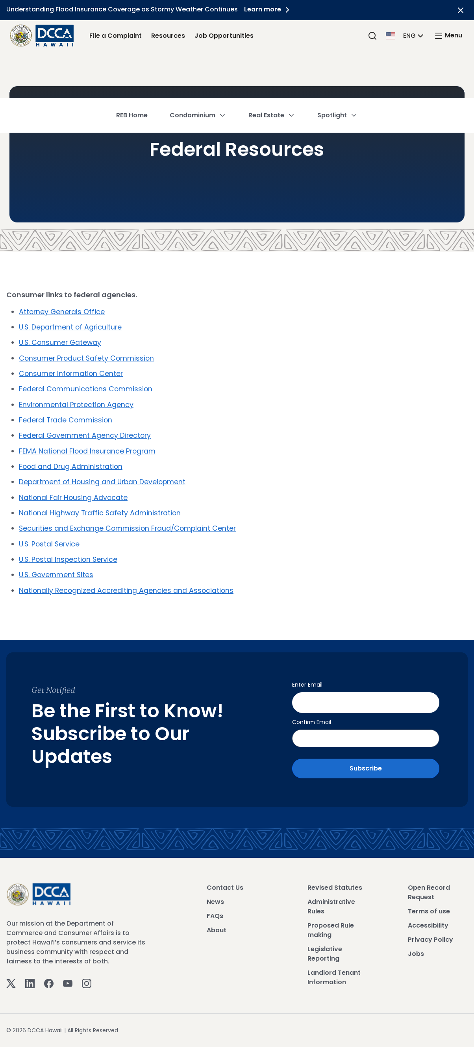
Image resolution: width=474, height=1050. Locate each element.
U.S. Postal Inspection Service (69, 557)
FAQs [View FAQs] (215, 910)
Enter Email (307, 682)
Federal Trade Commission (66, 419)
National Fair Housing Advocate (74, 496)
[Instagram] (86, 977)
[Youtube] (67, 977)
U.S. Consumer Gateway (61, 342)
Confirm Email (311, 716)
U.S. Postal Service (50, 542)
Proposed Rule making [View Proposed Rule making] (330, 924)
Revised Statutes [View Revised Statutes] (334, 882)
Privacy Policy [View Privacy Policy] (430, 934)
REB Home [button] (132, 68)
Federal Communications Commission (86, 388)
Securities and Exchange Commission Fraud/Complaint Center (129, 526)
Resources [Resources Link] (168, 35)
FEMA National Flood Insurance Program (88, 450)
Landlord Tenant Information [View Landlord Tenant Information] (334, 972)
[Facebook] (49, 977)
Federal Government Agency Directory (86, 434)
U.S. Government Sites (57, 573)
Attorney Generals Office (62, 312)
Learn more (270, 9)
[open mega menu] (448, 35)
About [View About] (216, 924)
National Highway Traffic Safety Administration (101, 511)
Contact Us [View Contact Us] (225, 882)
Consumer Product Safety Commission (88, 358)
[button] (405, 35)
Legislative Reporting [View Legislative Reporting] (324, 948)
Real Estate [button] (271, 68)
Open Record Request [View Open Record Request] (429, 887)
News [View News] (215, 896)
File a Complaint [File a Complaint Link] (115, 35)
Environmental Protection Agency (77, 404)
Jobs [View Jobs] (416, 948)
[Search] (372, 35)
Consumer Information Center (72, 373)
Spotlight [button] (337, 68)
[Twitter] (11, 977)
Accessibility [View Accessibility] (428, 919)
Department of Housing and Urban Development (104, 480)
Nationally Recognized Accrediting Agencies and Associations (127, 588)
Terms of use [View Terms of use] (429, 905)
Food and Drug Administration (71, 465)
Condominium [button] (198, 68)
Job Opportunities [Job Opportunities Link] (224, 35)
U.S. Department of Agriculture (71, 327)
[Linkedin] (30, 977)
